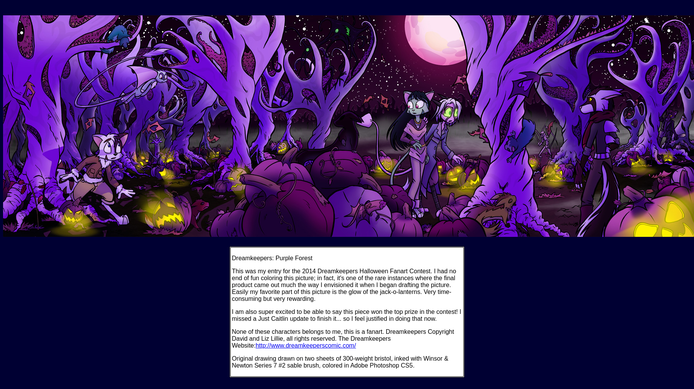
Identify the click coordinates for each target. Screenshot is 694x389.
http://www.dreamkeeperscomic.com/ (306, 345)
